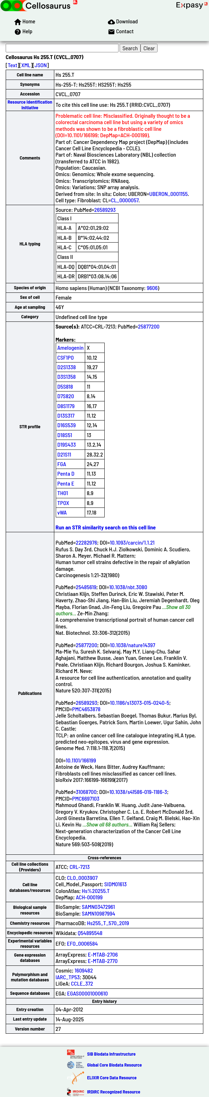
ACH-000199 (89, 897)
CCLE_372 (82, 983)
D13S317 (66, 415)
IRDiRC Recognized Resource (113, 1092)
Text (12, 65)
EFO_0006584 (82, 943)
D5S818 (65, 386)
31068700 (86, 791)
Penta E (66, 483)
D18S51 (64, 434)
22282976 (86, 542)
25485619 (86, 587)
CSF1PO (65, 357)
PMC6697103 (85, 798)
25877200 (149, 326)
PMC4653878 (86, 709)
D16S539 (66, 425)
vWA (62, 512)
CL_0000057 (125, 200)
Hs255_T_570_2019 (108, 922)
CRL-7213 (80, 866)
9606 (152, 287)
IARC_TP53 (68, 977)
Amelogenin (70, 347)
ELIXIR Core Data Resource (111, 1077)
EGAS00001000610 (87, 993)
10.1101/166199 (81, 760)
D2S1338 (66, 367)
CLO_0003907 (82, 877)
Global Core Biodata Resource (114, 1065)
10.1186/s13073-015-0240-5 (139, 702)
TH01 (62, 492)
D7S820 (65, 396)
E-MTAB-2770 (103, 960)
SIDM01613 (115, 884)
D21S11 (64, 454)
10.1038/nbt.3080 (128, 587)
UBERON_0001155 (168, 193)
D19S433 (66, 444)
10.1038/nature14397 (132, 645)
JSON (41, 65)
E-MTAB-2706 (103, 954)
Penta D (66, 473)
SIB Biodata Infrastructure (111, 1054)
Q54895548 (90, 932)
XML (26, 65)
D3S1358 (66, 376)
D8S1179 (66, 405)
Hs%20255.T (96, 890)
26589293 (105, 209)
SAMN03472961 (98, 906)
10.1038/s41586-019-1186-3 (138, 791)
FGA (61, 463)
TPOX (63, 502)
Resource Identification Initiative (29, 104)
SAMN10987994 (98, 913)
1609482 (84, 970)
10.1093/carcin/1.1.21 (132, 542)
